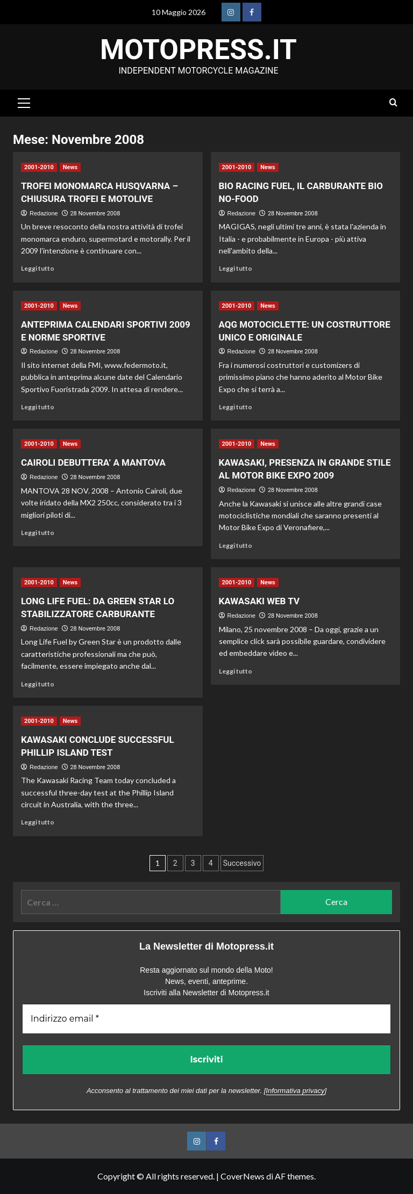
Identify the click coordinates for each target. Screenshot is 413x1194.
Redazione (44, 213)
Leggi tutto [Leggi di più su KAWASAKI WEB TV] (235, 671)
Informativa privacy (295, 1091)
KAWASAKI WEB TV (259, 601)
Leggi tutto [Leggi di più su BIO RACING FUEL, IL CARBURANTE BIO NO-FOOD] (235, 268)
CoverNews (242, 1176)
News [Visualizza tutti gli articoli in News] (70, 167)
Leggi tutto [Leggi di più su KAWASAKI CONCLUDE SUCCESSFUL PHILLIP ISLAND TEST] (37, 822)
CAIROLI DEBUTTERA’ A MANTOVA (93, 462)
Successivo (242, 863)
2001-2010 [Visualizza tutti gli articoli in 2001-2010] (39, 167)
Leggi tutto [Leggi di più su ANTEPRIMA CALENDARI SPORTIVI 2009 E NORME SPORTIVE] (37, 407)
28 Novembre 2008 (95, 213)
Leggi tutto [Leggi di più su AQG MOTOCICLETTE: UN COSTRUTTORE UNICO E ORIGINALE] (235, 407)
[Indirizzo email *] (206, 1019)
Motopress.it (198, 49)
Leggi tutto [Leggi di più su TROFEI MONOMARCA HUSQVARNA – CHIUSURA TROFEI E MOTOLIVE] (37, 268)
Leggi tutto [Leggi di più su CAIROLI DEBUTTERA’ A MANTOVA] (37, 533)
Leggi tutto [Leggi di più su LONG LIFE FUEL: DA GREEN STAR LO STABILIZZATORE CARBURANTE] (37, 684)
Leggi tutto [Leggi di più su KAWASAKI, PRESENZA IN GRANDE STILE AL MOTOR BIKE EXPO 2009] (235, 545)
